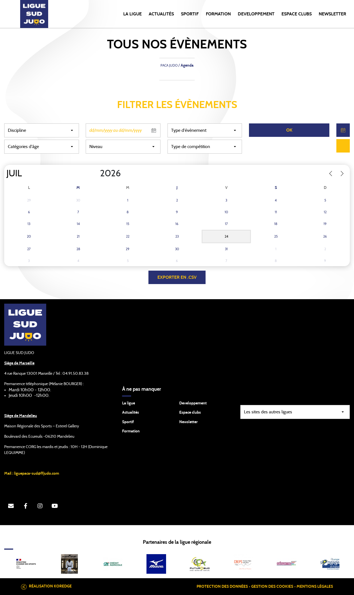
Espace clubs (190, 412)
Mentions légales (315, 587)
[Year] (95, 173)
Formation (131, 431)
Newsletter (188, 422)
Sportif (128, 422)
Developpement (193, 403)
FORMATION (218, 14)
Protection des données (222, 587)
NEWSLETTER (332, 14)
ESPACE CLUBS (296, 14)
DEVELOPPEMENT (256, 14)
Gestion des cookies (272, 587)
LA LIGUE (132, 14)
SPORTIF (190, 14)
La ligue (128, 403)
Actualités (161, 14)
